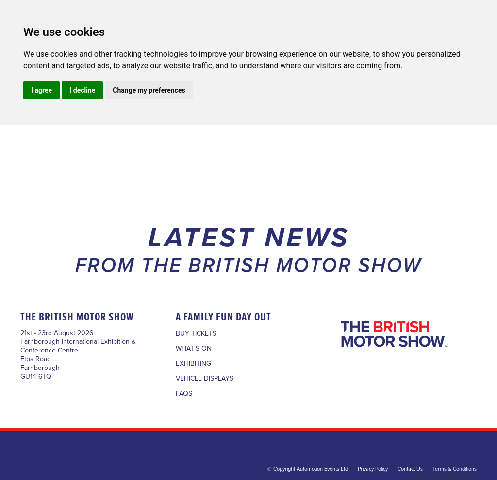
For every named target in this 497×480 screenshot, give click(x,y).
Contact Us (410, 469)
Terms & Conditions (454, 469)
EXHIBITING (193, 363)
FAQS (184, 394)
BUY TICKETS (196, 333)
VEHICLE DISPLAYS (204, 379)
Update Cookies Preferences (444, 476)
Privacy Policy (373, 469)
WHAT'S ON (194, 348)
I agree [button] (41, 90)
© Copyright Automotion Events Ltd (307, 469)
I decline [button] (82, 90)
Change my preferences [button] (149, 90)
